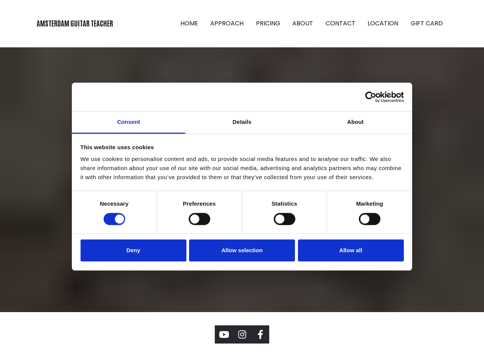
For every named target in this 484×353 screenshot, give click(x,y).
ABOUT (302, 23)
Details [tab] (242, 122)
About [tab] (355, 122)
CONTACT (340, 23)
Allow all (350, 250)
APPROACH (227, 23)
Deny (133, 250)
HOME (189, 23)
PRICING (268, 23)
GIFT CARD (427, 23)
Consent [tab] (128, 122)
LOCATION (383, 23)
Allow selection (241, 250)
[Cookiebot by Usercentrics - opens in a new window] (371, 97)
